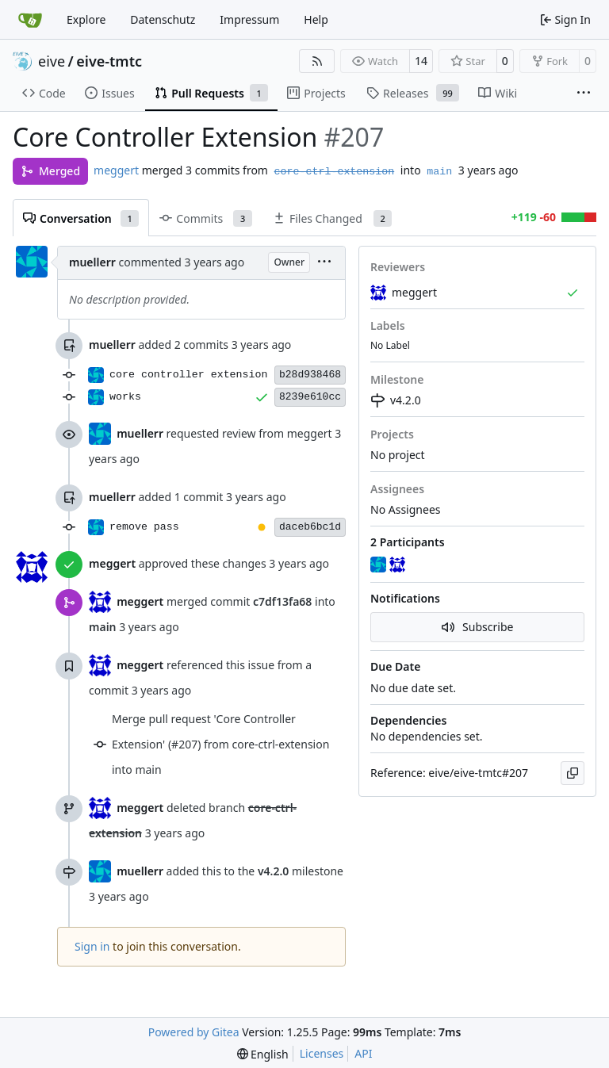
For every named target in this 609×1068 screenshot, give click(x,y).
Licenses (322, 1053)
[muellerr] (379, 565)
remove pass (144, 527)
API (363, 1053)
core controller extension (188, 375)
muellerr (92, 262)
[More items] (583, 93)
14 (421, 60)
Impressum (249, 19)
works (125, 397)
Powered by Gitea (193, 1031)
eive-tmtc (109, 61)
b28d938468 (310, 375)
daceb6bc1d (310, 527)
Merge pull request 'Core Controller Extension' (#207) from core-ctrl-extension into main (220, 744)
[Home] (30, 20)
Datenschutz (162, 19)
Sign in (92, 946)
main (439, 172)
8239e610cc (310, 397)
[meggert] (398, 565)
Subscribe (478, 626)
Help (316, 19)
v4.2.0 (395, 400)
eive (51, 61)
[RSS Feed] (317, 61)
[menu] (324, 263)
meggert (116, 170)
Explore (86, 19)
